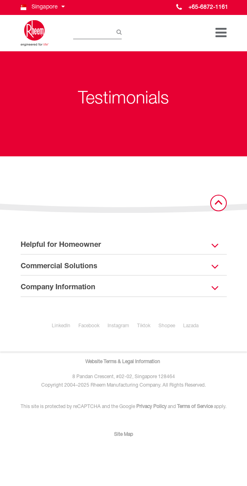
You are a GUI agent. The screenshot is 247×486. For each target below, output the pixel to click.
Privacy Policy (151, 406)
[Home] (35, 33)
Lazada (190, 326)
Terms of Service (195, 406)
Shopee (166, 326)
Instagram (118, 326)
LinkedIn (61, 326)
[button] (42, 7)
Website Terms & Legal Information (122, 362)
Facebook (88, 326)
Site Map (123, 434)
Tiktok (143, 326)
